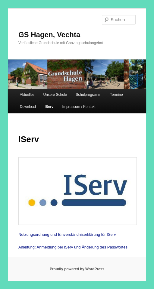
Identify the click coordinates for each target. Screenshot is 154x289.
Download (28, 107)
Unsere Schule (55, 95)
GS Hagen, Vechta (49, 35)
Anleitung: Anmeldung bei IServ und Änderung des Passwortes (72, 247)
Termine (116, 95)
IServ (49, 107)
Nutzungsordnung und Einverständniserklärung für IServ (67, 234)
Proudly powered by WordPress (77, 269)
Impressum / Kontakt (79, 107)
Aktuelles (27, 95)
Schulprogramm (88, 95)
